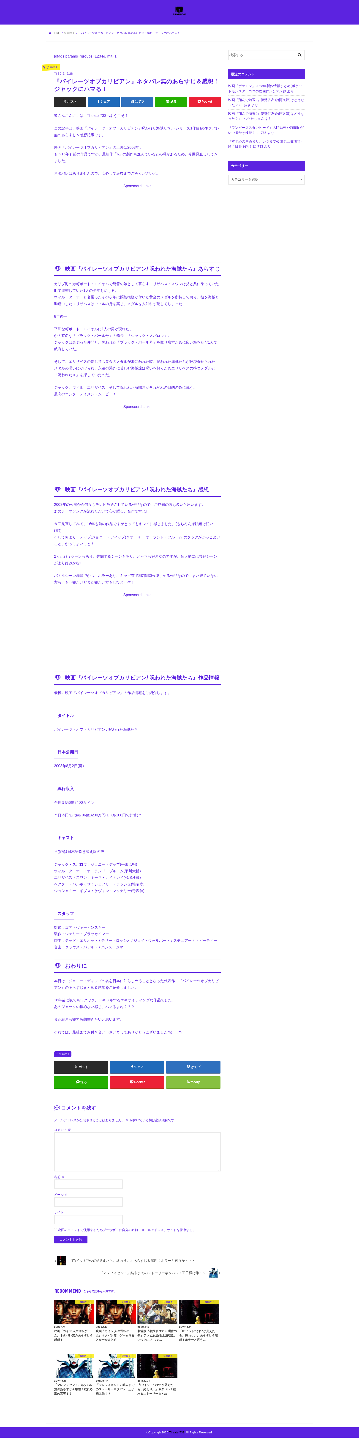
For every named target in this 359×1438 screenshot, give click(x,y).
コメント (62, 1130)
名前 (59, 1177)
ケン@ (281, 91)
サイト (59, 1212)
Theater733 (176, 1432)
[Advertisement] (137, 222)
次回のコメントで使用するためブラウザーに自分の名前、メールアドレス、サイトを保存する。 (127, 1230)
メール (61, 1195)
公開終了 (64, 1054)
